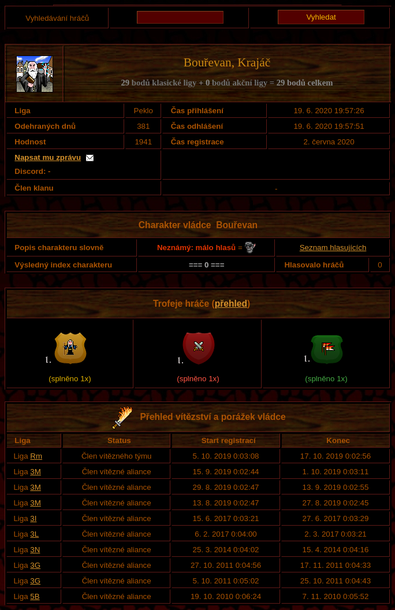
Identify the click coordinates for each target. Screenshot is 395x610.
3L (34, 534)
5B (34, 596)
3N (35, 549)
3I (33, 518)
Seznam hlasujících (333, 247)
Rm (36, 456)
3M (35, 471)
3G (35, 565)
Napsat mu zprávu (47, 157)
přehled (231, 303)
